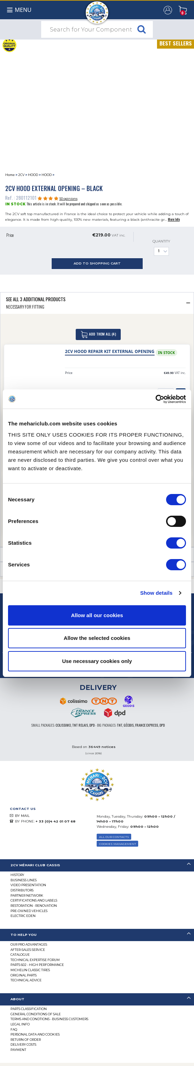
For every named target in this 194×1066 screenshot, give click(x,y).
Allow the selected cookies (97, 638)
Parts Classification (28, 1009)
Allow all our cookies (97, 615)
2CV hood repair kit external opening (109, 351)
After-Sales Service (27, 950)
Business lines (23, 880)
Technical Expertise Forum (35, 960)
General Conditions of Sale (35, 1014)
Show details (156, 593)
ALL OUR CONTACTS (114, 837)
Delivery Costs (23, 1044)
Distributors (21, 890)
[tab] (97, 303)
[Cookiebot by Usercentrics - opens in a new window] (155, 399)
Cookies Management (117, 844)
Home (10, 175)
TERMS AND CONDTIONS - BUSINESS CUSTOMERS (49, 1019)
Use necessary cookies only (97, 661)
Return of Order (25, 1040)
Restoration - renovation (33, 906)
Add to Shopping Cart (97, 263)
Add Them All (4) (98, 334)
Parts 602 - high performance (37, 965)
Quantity (161, 247)
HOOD (33, 175)
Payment (18, 1050)
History (17, 875)
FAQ (13, 1029)
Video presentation (28, 885)
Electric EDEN (23, 916)
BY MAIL (22, 816)
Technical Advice (26, 980)
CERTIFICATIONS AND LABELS (33, 900)
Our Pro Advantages (28, 944)
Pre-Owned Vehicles (28, 911)
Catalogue (20, 954)
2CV (21, 175)
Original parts (23, 975)
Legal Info (20, 1024)
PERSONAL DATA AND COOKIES (35, 1034)
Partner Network (26, 895)
